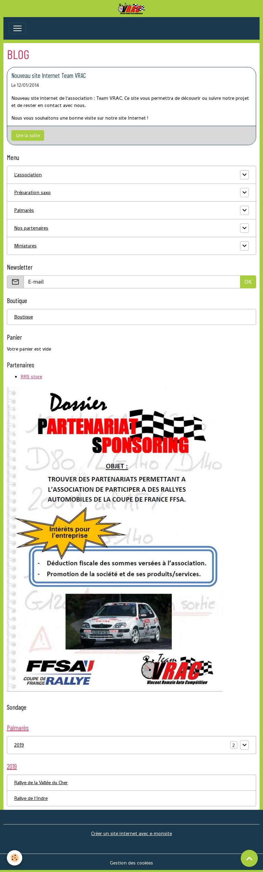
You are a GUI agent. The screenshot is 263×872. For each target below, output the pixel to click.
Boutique (23, 317)
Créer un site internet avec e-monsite (131, 833)
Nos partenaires (31, 228)
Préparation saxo (32, 192)
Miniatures (25, 246)
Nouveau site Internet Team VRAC (48, 75)
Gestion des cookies (131, 863)
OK (248, 281)
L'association (28, 175)
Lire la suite (28, 135)
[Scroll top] (249, 858)
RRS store (31, 376)
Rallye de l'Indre (31, 798)
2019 (19, 745)
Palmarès (24, 210)
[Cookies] (14, 858)
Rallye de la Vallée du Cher (41, 782)
